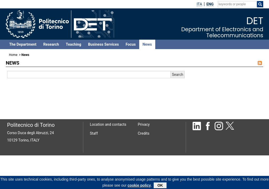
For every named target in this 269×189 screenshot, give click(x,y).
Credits (143, 133)
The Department (23, 44)
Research (51, 44)
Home (13, 55)
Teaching (73, 44)
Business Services (103, 44)
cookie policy (139, 186)
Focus (131, 44)
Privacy (144, 124)
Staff (94, 133)
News (147, 44)
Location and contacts (108, 124)
